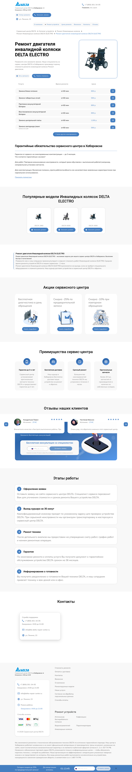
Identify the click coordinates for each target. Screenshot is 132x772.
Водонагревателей (62, 726)
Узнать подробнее (30, 329)
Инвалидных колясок (63, 729)
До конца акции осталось (49, 768)
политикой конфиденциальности (64, 453)
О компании (38, 24)
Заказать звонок (41, 15)
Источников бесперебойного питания (61, 719)
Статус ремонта (23, 15)
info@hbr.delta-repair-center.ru (36, 630)
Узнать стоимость (41, 76)
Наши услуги (60, 690)
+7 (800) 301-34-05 (92, 5)
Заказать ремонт (38, 230)
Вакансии (77, 24)
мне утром (89, 8)
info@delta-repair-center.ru (29, 693)
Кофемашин (81, 717)
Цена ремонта (66, 24)
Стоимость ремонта (62, 668)
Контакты (86, 24)
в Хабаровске (38, 8)
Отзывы (95, 24)
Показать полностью (23, 177)
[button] (6, 424)
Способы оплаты (61, 700)
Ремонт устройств (53, 24)
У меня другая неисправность (66, 134)
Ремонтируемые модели (64, 686)
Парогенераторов (83, 726)
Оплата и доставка (62, 672)
